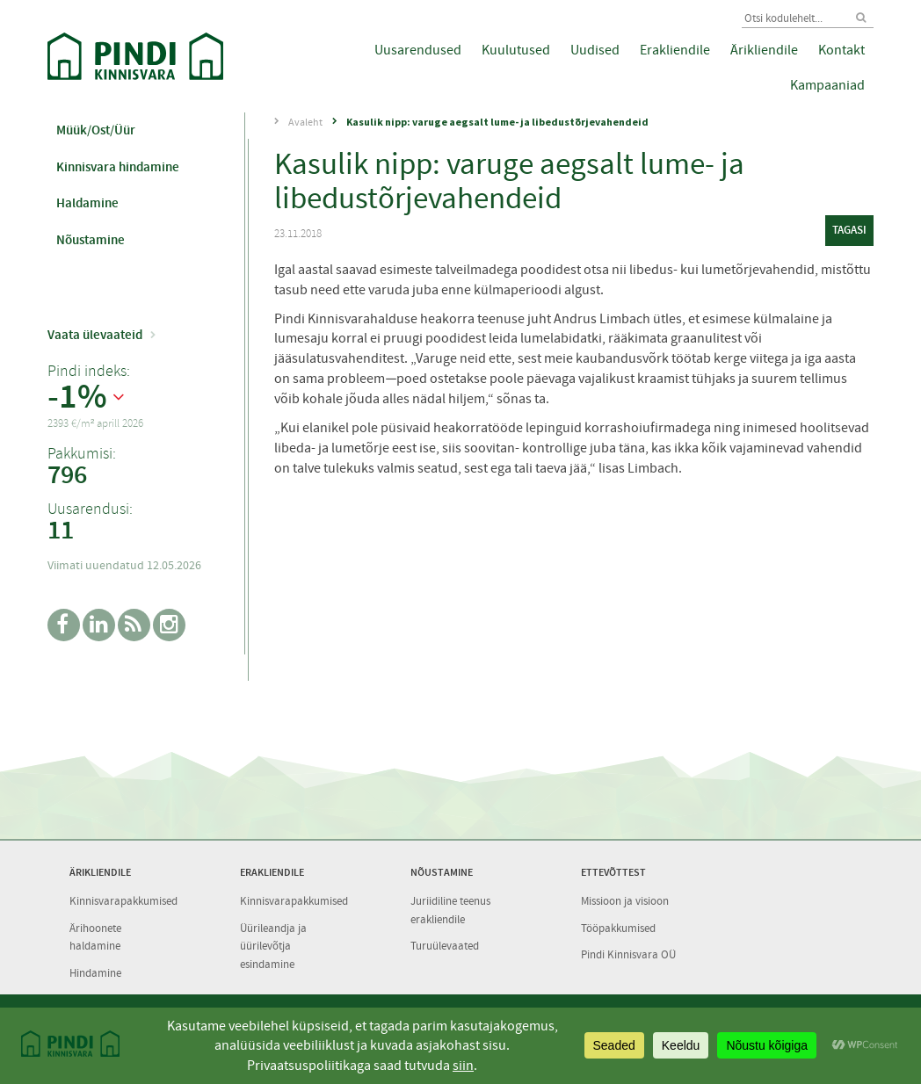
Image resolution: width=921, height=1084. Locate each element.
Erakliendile (675, 50)
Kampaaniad (827, 85)
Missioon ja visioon (625, 900)
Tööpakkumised (618, 928)
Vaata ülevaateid (94, 334)
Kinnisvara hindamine (117, 167)
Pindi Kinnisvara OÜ (628, 954)
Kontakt (841, 50)
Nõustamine (90, 240)
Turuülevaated (444, 945)
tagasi (849, 229)
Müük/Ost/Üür (95, 130)
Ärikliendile (764, 50)
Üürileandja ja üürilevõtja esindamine (273, 946)
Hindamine (95, 972)
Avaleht (305, 122)
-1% (77, 397)
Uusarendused (417, 50)
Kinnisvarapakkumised (123, 900)
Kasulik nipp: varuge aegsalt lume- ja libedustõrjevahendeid (497, 121)
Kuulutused (516, 50)
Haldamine (87, 203)
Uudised (595, 50)
